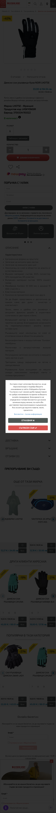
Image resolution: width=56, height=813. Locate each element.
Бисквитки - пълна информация (28, 414)
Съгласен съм (28, 428)
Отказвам (28, 420)
